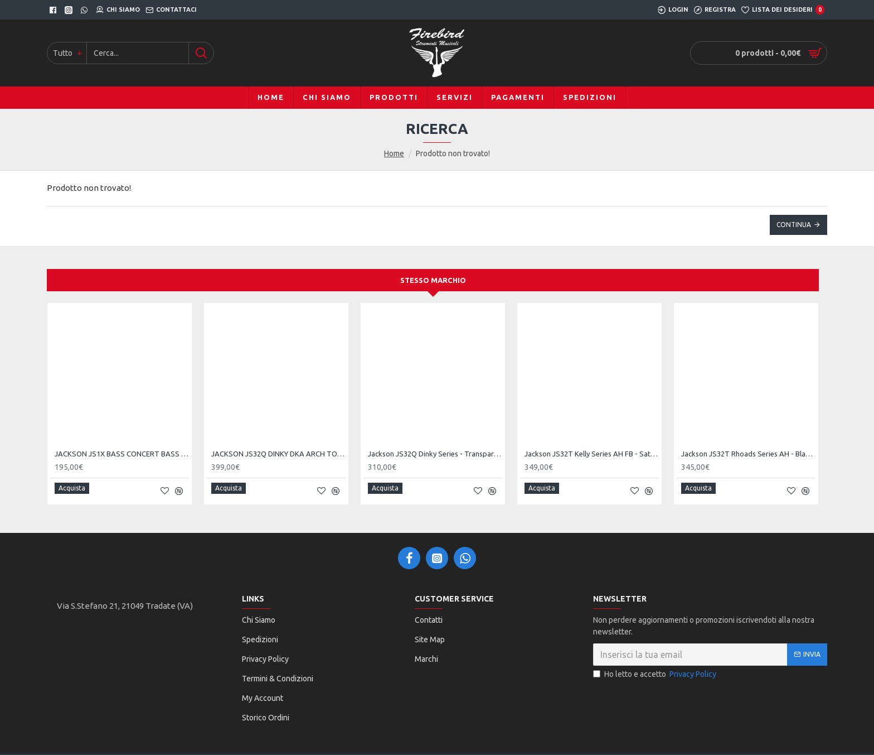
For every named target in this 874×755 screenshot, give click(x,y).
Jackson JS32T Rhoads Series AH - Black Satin (748, 454)
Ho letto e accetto (655, 670)
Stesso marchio (433, 280)
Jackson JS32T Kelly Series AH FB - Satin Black (592, 454)
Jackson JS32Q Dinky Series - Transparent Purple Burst (435, 454)
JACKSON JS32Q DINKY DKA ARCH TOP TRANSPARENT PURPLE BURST (278, 454)
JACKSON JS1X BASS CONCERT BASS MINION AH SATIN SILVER (122, 454)
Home (394, 153)
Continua (793, 224)
